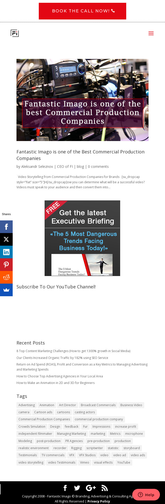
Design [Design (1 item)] (55, 426)
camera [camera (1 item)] (24, 412)
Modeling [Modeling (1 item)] (25, 441)
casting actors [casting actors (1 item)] (85, 412)
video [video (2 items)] (104, 455)
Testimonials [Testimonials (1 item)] (28, 455)
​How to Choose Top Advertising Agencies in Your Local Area (59, 376)
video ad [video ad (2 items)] (119, 455)
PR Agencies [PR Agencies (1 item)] (74, 441)
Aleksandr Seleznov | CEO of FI (47, 166)
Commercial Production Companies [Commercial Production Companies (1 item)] (44, 419)
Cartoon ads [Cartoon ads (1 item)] (43, 412)
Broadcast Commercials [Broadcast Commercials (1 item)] (98, 405)
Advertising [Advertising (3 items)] (27, 405)
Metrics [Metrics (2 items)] (115, 434)
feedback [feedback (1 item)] (71, 426)
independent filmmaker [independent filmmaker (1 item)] (35, 434)
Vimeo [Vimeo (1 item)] (84, 462)
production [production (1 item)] (123, 441)
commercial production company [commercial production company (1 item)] (99, 419)
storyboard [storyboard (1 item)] (131, 448)
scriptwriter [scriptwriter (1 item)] (94, 448)
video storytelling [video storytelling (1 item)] (31, 462)
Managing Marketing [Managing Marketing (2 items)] (71, 434)
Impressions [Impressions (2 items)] (101, 426)
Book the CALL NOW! (81, 11)
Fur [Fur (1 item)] (85, 426)
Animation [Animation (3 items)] (47, 405)
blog (80, 166)
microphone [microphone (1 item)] (134, 434)
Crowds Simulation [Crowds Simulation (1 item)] (32, 426)
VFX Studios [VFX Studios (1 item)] (87, 455)
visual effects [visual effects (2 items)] (103, 462)
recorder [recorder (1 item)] (59, 448)
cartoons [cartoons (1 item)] (63, 412)
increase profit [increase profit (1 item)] (125, 426)
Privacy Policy (98, 501)
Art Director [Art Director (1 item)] (67, 405)
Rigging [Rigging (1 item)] (76, 448)
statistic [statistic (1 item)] (113, 448)
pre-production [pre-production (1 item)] (98, 441)
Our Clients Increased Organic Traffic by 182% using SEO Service (62, 358)
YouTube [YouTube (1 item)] (123, 462)
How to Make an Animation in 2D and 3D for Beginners (55, 383)
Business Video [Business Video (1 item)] (131, 405)
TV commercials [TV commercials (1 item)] (53, 455)
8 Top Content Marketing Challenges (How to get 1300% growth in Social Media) (73, 351)
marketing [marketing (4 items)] (98, 434)
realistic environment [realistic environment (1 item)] (34, 448)
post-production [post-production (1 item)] (49, 441)
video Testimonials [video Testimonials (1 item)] (61, 462)
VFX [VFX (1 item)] (71, 455)
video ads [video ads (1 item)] (138, 455)
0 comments (98, 166)
